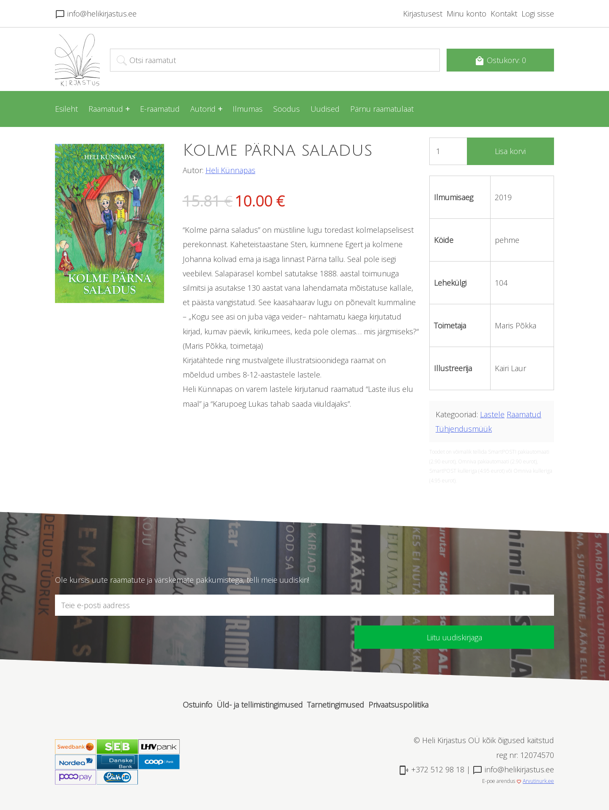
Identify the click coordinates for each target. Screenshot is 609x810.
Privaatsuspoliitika (398, 705)
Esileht (66, 109)
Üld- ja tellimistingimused (260, 705)
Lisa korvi (510, 151)
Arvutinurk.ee (538, 781)
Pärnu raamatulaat (382, 109)
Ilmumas (248, 109)
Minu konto (466, 13)
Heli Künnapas (230, 170)
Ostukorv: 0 (500, 60)
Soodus (286, 109)
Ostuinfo (197, 705)
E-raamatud (160, 109)
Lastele (492, 414)
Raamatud (105, 109)
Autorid (203, 109)
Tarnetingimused (335, 705)
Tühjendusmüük (464, 429)
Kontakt (504, 13)
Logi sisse (537, 13)
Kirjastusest (422, 13)
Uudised (325, 109)
